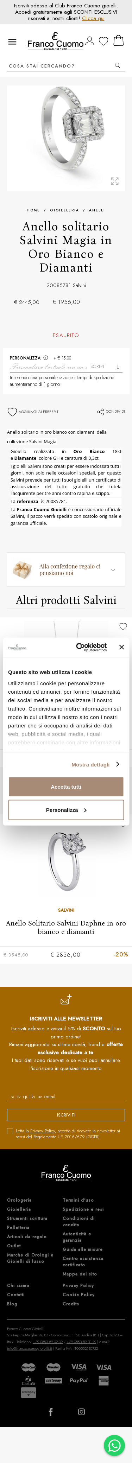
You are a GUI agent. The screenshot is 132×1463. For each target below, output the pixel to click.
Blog (12, 1304)
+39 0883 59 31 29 (81, 1341)
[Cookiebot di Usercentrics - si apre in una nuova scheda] (79, 647)
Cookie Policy (79, 1295)
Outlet (14, 1246)
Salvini (79, 285)
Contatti (16, 1295)
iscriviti (66, 1115)
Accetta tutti (66, 787)
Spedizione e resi (83, 1209)
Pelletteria (18, 1228)
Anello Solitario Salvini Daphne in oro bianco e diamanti (66, 927)
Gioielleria (64, 210)
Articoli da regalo (27, 1237)
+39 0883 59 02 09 (48, 1341)
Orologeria (19, 1200)
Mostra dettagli (90, 764)
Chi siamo (18, 1286)
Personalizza (66, 810)
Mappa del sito (80, 1274)
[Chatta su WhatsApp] (114, 1445)
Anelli (97, 210)
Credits (71, 1304)
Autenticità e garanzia (77, 1237)
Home (33, 210)
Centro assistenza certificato (83, 1261)
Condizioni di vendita (79, 1221)
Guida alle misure (83, 1249)
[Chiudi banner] (121, 647)
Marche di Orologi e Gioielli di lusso (30, 1258)
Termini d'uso (78, 1200)
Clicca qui (93, 18)
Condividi (110, 411)
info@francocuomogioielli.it (29, 1348)
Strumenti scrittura (27, 1218)
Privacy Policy (42, 1130)
